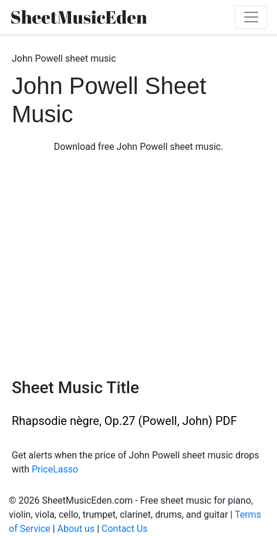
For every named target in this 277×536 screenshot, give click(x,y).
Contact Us (125, 528)
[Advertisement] (138, 266)
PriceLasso (55, 469)
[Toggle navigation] (251, 17)
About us (76, 528)
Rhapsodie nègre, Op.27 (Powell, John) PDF (124, 421)
